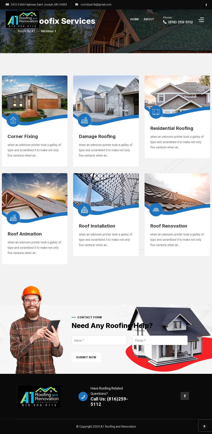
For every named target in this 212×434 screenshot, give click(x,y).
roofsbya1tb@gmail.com (96, 4)
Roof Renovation (168, 226)
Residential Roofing (171, 128)
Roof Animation (25, 234)
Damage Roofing (97, 136)
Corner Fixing (23, 136)
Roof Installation (97, 226)
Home (134, 19)
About (149, 19)
